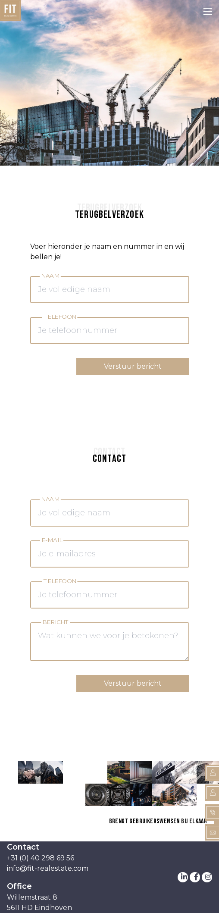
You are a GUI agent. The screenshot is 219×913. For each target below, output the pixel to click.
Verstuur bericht (133, 366)
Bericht (55, 622)
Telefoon (59, 316)
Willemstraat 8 (32, 897)
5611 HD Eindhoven (39, 908)
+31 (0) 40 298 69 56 (40, 858)
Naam (50, 275)
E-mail (51, 540)
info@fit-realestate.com (47, 868)
